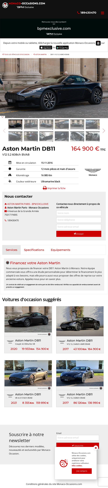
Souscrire (77, 445)
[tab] (11, 250)
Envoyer (79, 233)
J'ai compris (81, 471)
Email (77, 436)
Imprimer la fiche (54, 188)
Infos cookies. (77, 465)
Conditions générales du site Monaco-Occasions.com (54, 484)
